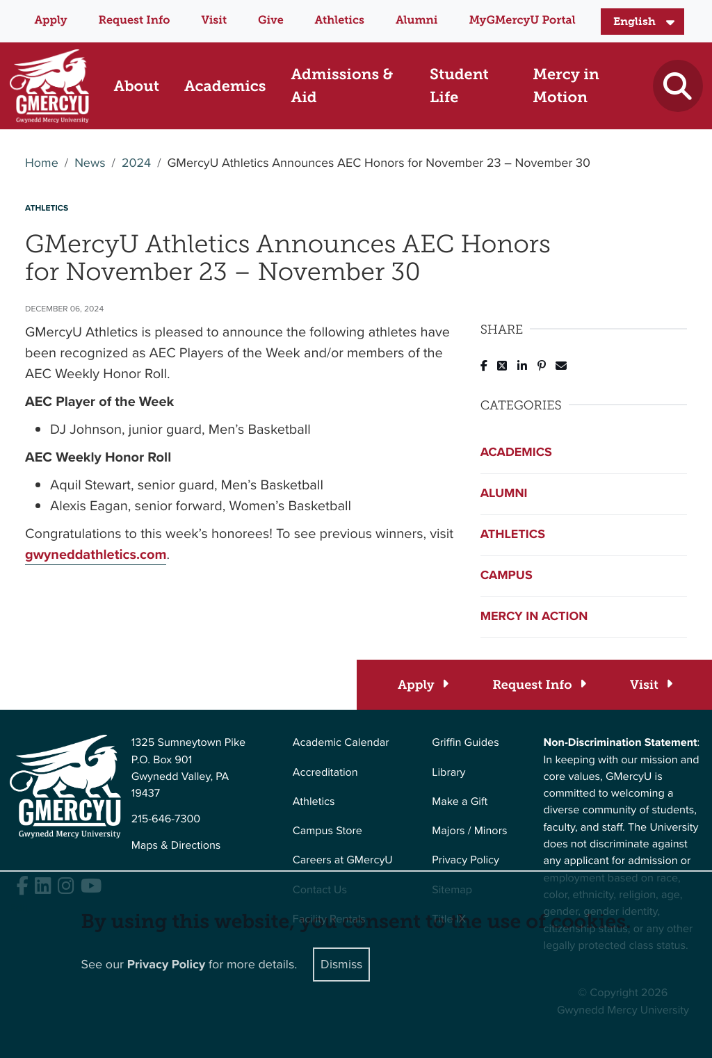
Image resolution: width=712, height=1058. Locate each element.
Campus (506, 576)
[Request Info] (538, 685)
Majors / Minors (469, 831)
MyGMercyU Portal (522, 20)
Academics (516, 452)
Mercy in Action (534, 617)
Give (271, 20)
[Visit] (650, 685)
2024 (136, 163)
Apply (50, 20)
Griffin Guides (465, 743)
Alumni (417, 20)
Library (448, 773)
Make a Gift (459, 802)
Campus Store (327, 831)
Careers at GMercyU (343, 860)
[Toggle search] (677, 86)
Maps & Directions (176, 846)
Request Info (134, 20)
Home (41, 163)
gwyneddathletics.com (95, 554)
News (89, 163)
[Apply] (422, 685)
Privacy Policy (465, 860)
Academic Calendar (341, 743)
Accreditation (325, 773)
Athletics (339, 20)
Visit (214, 20)
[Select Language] (642, 21)
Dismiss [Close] (341, 964)
